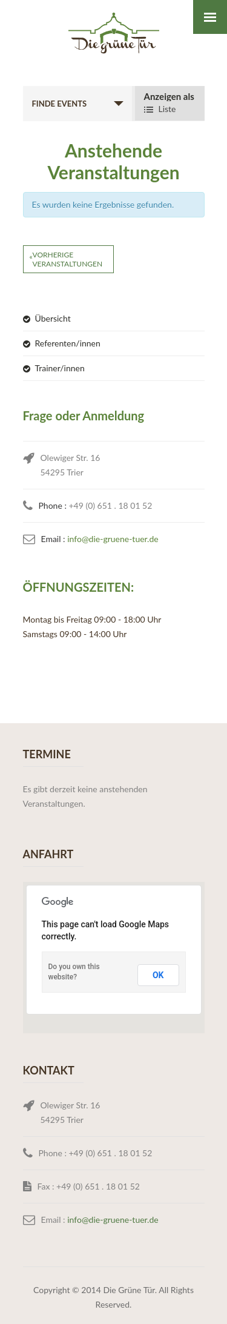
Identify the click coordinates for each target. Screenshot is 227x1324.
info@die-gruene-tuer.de (112, 539)
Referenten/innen (67, 343)
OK (158, 975)
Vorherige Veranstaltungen (66, 259)
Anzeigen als (169, 96)
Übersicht (53, 318)
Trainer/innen (60, 368)
